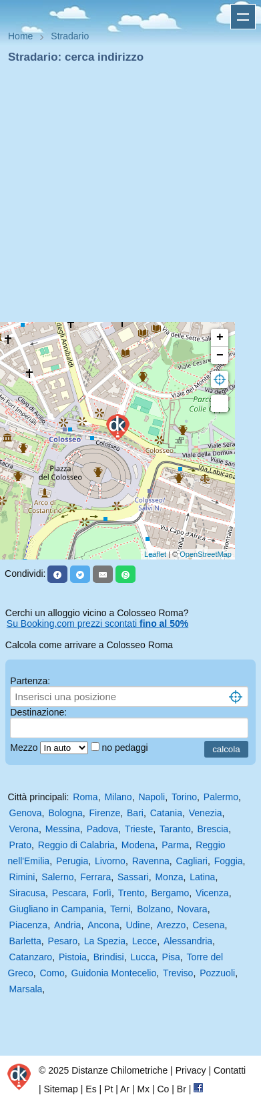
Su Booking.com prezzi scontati (97, 623)
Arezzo (171, 925)
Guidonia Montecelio (114, 973)
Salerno (57, 877)
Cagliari (192, 861)
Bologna (65, 813)
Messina (62, 829)
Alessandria (188, 941)
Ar (124, 1089)
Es (90, 1089)
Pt (108, 1089)
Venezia (205, 813)
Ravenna (151, 861)
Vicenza (212, 893)
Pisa (171, 957)
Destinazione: (38, 712)
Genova (25, 813)
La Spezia (104, 941)
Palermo (221, 797)
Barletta (25, 941)
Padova (102, 829)
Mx (143, 1089)
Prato (20, 845)
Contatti (230, 1070)
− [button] (220, 355)
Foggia (228, 861)
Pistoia (73, 957)
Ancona (103, 925)
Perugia (72, 861)
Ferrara (95, 877)
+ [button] (220, 337)
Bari (135, 813)
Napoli (151, 797)
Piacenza (28, 925)
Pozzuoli (217, 973)
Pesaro (62, 941)
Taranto (175, 829)
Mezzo (25, 747)
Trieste (139, 829)
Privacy (191, 1070)
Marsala (26, 989)
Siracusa (27, 893)
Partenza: (30, 681)
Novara (193, 909)
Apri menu (243, 16)
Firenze (105, 813)
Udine (137, 925)
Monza (169, 877)
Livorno (110, 861)
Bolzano (154, 909)
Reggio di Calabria (76, 845)
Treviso (178, 973)
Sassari (133, 877)
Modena (138, 845)
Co (163, 1089)
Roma (85, 797)
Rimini (22, 877)
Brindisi (108, 957)
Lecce (144, 941)
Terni (120, 909)
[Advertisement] (125, 197)
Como (51, 973)
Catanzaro (31, 957)
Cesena (208, 925)
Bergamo (170, 893)
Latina (202, 877)
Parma (175, 845)
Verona (24, 829)
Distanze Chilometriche (119, 1070)
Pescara (69, 893)
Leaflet (155, 554)
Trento (131, 893)
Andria (67, 925)
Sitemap (61, 1089)
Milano (118, 797)
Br (181, 1089)
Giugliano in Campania (56, 909)
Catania (166, 813)
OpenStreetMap (206, 554)
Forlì (102, 893)
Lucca (142, 957)
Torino (184, 797)
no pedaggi (125, 747)
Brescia (212, 829)
